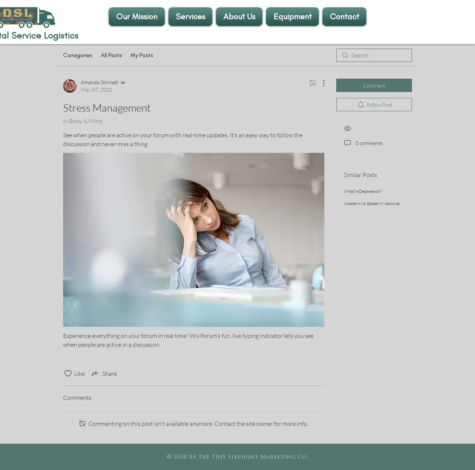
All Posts (111, 55)
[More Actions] (319, 83)
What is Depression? (362, 191)
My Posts (142, 55)
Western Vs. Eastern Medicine (372, 203)
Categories (77, 55)
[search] (374, 55)
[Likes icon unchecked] (68, 373)
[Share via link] (104, 373)
